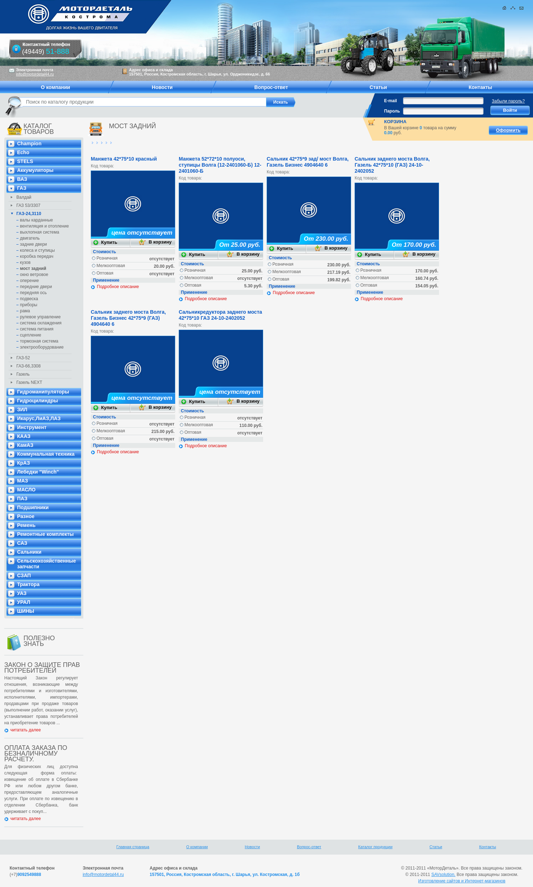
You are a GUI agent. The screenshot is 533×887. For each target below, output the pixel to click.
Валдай (23, 197)
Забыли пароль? (508, 101)
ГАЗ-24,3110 (28, 213)
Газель (23, 374)
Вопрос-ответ (309, 847)
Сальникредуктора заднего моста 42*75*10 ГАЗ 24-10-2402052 (220, 315)
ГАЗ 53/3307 (28, 205)
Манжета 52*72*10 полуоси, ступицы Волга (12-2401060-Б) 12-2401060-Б (220, 165)
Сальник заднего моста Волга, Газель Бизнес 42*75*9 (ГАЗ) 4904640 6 (128, 318)
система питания (36, 329)
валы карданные (36, 220)
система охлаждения (41, 322)
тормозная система (39, 341)
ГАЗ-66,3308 (28, 366)
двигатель (30, 238)
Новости (252, 847)
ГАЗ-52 (23, 357)
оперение (29, 280)
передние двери (36, 286)
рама (25, 310)
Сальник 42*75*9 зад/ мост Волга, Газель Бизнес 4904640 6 (308, 162)
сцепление (30, 335)
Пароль (392, 111)
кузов (25, 262)
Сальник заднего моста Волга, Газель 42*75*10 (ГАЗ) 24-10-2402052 (392, 165)
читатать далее (25, 729)
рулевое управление (40, 316)
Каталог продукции (375, 847)
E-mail (390, 100)
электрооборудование (42, 347)
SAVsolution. (443, 874)
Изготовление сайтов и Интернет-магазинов (462, 880)
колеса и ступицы (37, 250)
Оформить (508, 130)
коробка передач (36, 256)
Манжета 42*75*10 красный (124, 159)
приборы (28, 304)
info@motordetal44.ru (103, 874)
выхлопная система (39, 232)
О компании (197, 847)
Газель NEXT (29, 382)
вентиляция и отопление (44, 226)
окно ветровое (34, 274)
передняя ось (33, 292)
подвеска (29, 298)
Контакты (487, 847)
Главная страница (132, 847)
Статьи (435, 847)
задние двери (33, 244)
